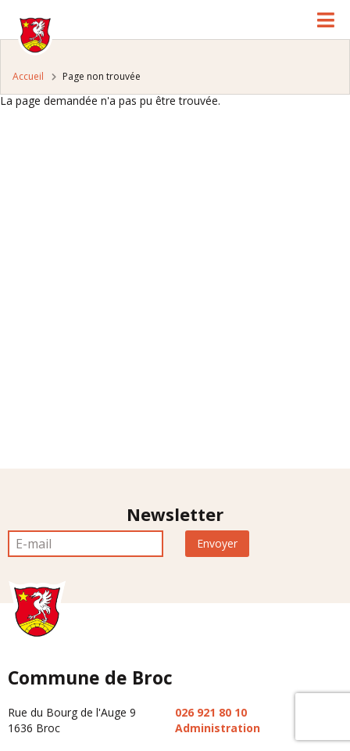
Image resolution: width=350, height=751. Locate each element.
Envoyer (217, 543)
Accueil (28, 76)
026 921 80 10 (211, 712)
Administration (217, 727)
